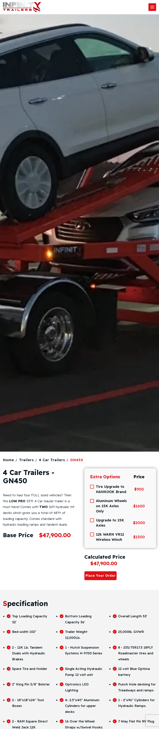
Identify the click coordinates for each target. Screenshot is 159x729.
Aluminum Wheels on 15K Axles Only (111, 506)
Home (8, 460)
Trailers (26, 460)
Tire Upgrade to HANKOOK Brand (111, 489)
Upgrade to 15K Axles (110, 523)
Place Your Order (100, 575)
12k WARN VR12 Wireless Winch (110, 537)
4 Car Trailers (52, 460)
